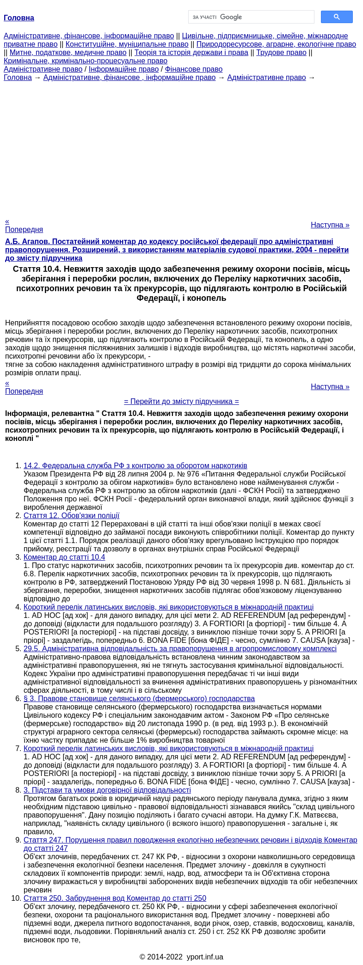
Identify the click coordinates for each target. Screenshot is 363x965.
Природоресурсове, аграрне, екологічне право (276, 44)
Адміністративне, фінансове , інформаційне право (129, 77)
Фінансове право (194, 69)
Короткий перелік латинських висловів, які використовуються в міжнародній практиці (169, 607)
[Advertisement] (181, 146)
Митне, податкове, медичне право (68, 52)
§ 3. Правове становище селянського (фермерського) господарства (139, 698)
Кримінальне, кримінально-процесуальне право (85, 61)
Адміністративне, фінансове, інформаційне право (89, 36)
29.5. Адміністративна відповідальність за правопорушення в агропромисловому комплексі (180, 649)
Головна (18, 77)
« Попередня (24, 225)
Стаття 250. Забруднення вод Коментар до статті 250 (115, 898)
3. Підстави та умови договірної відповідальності (107, 790)
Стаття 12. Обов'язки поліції (71, 515)
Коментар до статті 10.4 (64, 557)
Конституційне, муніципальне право (127, 44)
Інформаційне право (124, 69)
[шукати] (250, 17)
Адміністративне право (43, 69)
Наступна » (330, 225)
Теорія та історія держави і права (191, 52)
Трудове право (281, 52)
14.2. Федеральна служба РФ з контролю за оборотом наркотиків (135, 466)
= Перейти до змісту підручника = (181, 401)
